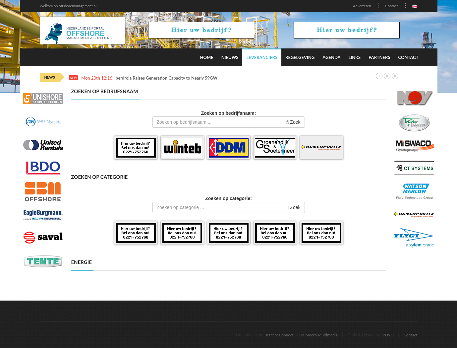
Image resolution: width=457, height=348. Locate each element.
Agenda (331, 57)
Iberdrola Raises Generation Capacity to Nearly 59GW (165, 78)
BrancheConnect (279, 334)
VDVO (388, 334)
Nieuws (230, 57)
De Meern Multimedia (318, 334)
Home (206, 57)
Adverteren (362, 6)
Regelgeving (299, 57)
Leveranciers (261, 57)
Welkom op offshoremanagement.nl (68, 6)
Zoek (293, 122)
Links (355, 57)
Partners (379, 57)
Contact (391, 6)
